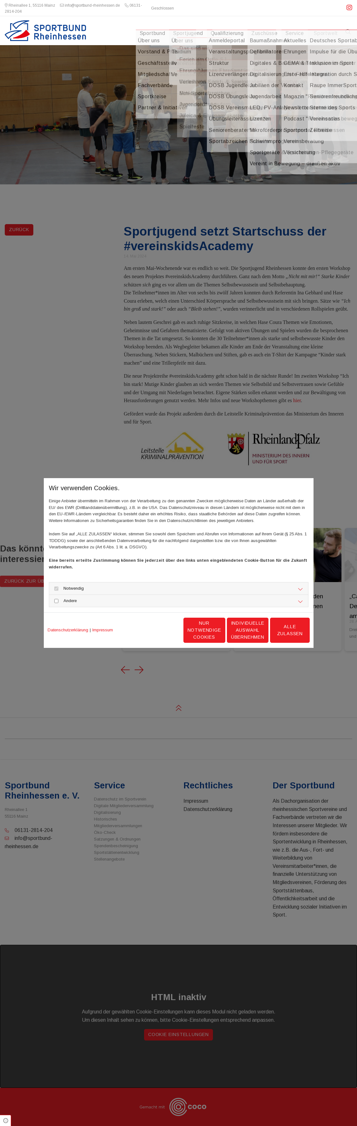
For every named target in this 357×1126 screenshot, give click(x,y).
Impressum (102, 630)
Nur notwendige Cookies (159, 630)
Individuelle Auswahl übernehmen (220, 630)
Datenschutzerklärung (68, 630)
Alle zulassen (280, 630)
